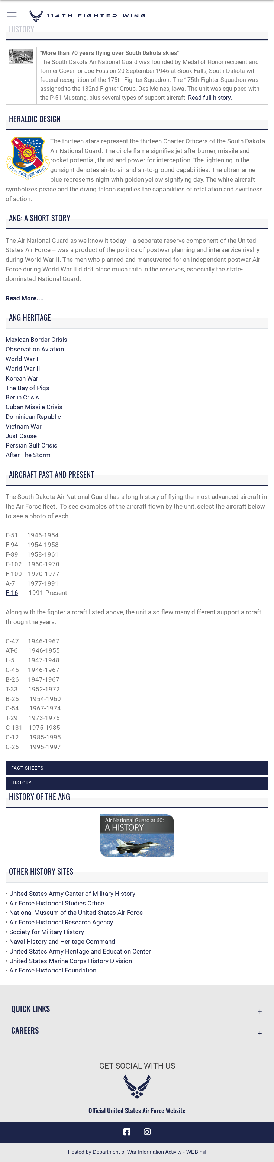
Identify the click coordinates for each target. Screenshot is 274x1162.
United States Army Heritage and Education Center (80, 951)
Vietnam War (24, 426)
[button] (12, 16)
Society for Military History (46, 932)
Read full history (209, 97)
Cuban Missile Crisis (34, 407)
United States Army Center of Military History (72, 893)
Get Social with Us (137, 1065)
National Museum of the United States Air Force (76, 912)
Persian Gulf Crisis (31, 445)
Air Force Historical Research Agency (61, 922)
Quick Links (30, 1008)
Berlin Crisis (22, 397)
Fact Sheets (27, 768)
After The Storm (28, 455)
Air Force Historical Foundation (52, 970)
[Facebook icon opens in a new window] (126, 1132)
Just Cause (21, 436)
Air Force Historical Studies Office (56, 903)
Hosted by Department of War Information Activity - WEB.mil (137, 1152)
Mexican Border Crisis (36, 339)
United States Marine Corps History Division (70, 961)
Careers (25, 1030)
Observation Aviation (35, 349)
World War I (22, 359)
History (21, 783)
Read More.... (25, 298)
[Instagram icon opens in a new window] (147, 1132)
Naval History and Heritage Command (62, 941)
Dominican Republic (33, 416)
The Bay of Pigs (27, 388)
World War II (23, 368)
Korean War (22, 378)
